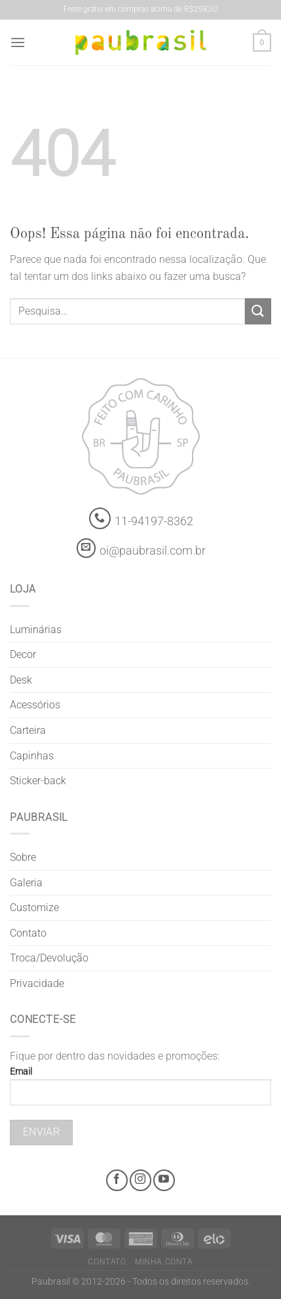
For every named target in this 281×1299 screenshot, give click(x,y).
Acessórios (35, 705)
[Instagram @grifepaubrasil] (140, 1180)
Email (140, 1091)
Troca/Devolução (49, 958)
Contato (28, 933)
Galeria (26, 882)
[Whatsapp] (100, 518)
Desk (21, 680)
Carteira (28, 730)
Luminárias (36, 629)
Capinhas (32, 756)
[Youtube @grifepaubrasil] (164, 1180)
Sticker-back (38, 780)
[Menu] (18, 42)
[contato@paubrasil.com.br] (86, 548)
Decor (23, 654)
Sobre (23, 857)
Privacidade (37, 983)
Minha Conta (164, 1261)
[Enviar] (258, 311)
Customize (34, 907)
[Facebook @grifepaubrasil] (117, 1180)
